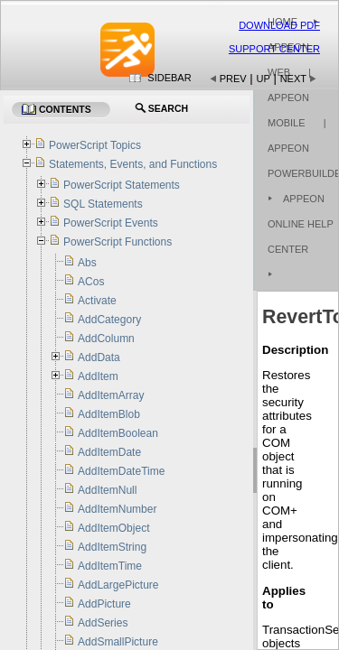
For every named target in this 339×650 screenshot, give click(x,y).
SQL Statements (103, 204)
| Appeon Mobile (289, 97)
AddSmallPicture (118, 642)
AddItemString (112, 547)
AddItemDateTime (121, 471)
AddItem (98, 376)
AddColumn (106, 338)
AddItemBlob (109, 414)
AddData (99, 357)
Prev (233, 78)
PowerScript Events (110, 223)
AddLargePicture (118, 585)
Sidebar (169, 77)
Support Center (274, 48)
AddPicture (104, 604)
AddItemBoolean (118, 433)
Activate (97, 300)
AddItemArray (111, 395)
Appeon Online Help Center (301, 224)
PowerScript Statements (121, 185)
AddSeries (102, 623)
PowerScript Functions (117, 242)
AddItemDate (109, 452)
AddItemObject (113, 528)
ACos (91, 281)
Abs (87, 262)
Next (293, 78)
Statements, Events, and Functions (133, 164)
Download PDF (279, 25)
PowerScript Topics (95, 145)
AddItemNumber (117, 509)
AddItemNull (107, 490)
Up (263, 78)
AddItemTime (110, 566)
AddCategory (109, 319)
